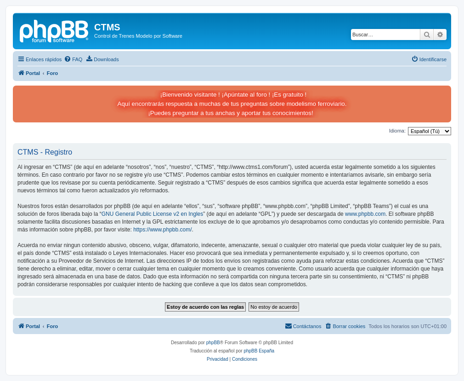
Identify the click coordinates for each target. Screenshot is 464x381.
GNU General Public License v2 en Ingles (152, 214)
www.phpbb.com (365, 214)
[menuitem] (73, 59)
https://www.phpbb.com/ (162, 229)
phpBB (213, 342)
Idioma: (397, 130)
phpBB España (258, 350)
